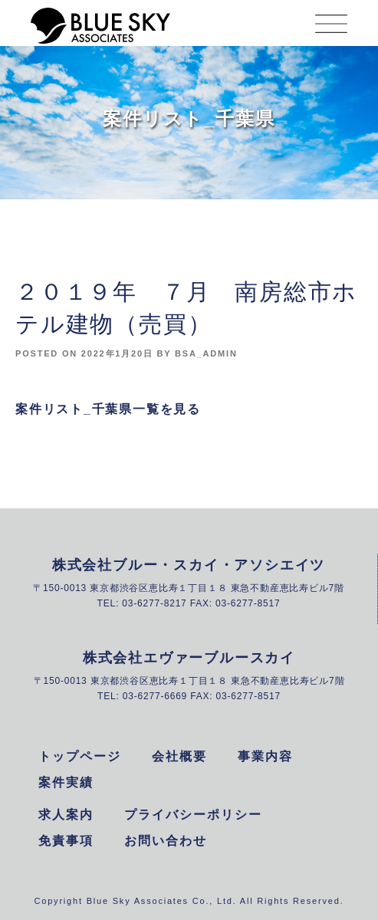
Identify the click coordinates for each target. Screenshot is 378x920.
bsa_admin (206, 353)
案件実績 (66, 782)
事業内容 (265, 756)
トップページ (79, 756)
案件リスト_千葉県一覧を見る (108, 409)
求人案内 (66, 814)
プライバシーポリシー (193, 814)
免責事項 (66, 840)
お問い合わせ (165, 840)
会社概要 (179, 756)
